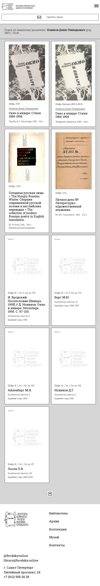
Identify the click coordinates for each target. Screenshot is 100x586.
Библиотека (58, 513)
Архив (54, 521)
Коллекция (58, 529)
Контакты (57, 545)
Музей (54, 537)
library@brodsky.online (21, 560)
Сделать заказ (50, 17)
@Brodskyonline (16, 556)
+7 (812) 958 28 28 (16, 577)
